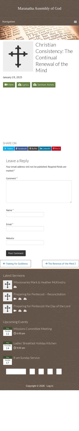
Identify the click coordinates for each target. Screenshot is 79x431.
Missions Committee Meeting (33, 328)
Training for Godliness (15, 263)
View (9, 84)
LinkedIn (45, 148)
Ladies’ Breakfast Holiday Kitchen (35, 343)
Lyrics (23, 84)
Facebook (21, 148)
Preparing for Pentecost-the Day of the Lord (42, 306)
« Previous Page (16, 371)
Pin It (56, 148)
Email (9, 224)
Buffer (33, 148)
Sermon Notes (43, 84)
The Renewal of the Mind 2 (60, 263)
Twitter (8, 148)
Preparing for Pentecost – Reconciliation (40, 294)
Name (10, 210)
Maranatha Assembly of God (39, 8)
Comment (12, 178)
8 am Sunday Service (27, 357)
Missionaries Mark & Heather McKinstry (40, 282)
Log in (50, 386)
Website (10, 238)
